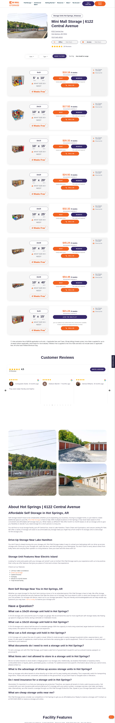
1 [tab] (44, 405)
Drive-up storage (17, 573)
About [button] (68, 2)
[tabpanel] (24, 391)
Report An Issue (113, 361)
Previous (5, 391)
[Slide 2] (22, 36)
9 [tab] (65, 405)
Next (110, 391)
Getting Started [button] (50, 2)
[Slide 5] (32, 36)
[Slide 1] (19, 36)
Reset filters (59, 56)
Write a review (98, 369)
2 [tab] (47, 405)
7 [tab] (60, 405)
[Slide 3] (25, 36)
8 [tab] (63, 405)
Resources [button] (60, 2)
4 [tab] (52, 405)
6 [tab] (57, 405)
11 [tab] (71, 405)
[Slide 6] (35, 36)
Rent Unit (100, 3)
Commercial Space (37, 3)
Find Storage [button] (27, 2)
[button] (111, 717)
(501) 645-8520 (57, 37)
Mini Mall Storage (34, 520)
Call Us (70, 85)
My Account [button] (76, 2)
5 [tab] (55, 405)
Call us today (30, 600)
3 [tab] (49, 405)
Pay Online (88, 3)
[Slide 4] (29, 36)
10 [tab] (68, 405)
